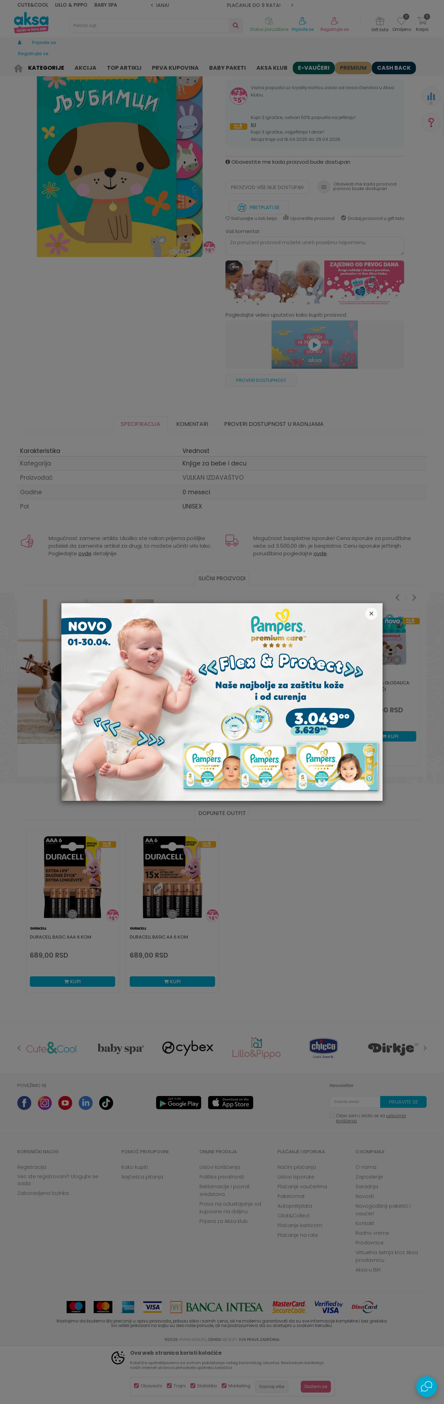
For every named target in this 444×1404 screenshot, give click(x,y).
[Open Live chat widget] (426, 1386)
